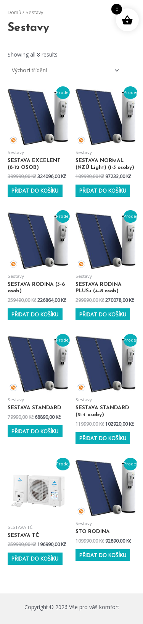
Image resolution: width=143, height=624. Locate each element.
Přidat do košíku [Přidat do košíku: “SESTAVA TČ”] (34, 558)
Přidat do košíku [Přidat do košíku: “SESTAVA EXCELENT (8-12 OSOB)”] (34, 190)
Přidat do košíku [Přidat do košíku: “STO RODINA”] (102, 555)
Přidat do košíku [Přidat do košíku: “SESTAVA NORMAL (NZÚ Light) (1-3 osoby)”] (102, 190)
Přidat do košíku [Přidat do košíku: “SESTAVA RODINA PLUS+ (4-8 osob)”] (102, 314)
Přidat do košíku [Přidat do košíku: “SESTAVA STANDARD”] (34, 431)
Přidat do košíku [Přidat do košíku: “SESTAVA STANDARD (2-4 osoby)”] (102, 438)
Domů (14, 12)
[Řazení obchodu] (64, 70)
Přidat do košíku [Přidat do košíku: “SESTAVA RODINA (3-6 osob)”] (34, 314)
